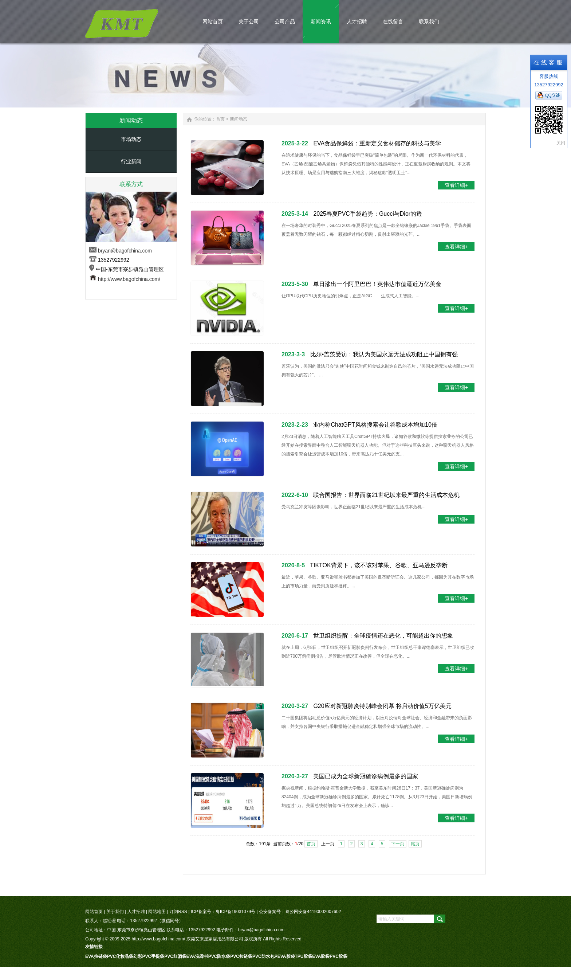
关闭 (560, 142)
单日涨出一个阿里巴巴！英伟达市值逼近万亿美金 (377, 284)
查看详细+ (456, 185)
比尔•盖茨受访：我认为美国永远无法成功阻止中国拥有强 (384, 354)
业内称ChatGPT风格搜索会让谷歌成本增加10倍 (375, 425)
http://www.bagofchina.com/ (129, 279)
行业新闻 (131, 161)
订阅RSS (178, 911)
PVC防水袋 (219, 956)
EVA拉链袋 (96, 956)
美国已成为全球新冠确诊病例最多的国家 (365, 776)
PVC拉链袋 (241, 956)
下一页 (397, 843)
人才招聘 (136, 911)
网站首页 (94, 911)
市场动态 (131, 139)
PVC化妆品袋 (120, 956)
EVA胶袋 (321, 956)
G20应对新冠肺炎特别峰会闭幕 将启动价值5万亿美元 (382, 706)
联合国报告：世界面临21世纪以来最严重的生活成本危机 (386, 495)
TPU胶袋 (303, 956)
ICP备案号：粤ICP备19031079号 (223, 911)
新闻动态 (238, 119)
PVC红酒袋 (175, 956)
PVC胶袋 (338, 956)
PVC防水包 (263, 956)
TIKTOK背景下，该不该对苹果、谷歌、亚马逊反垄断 (379, 565)
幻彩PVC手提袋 (148, 956)
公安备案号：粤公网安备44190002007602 (300, 911)
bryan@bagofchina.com (125, 251)
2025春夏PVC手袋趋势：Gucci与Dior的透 (367, 214)
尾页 (415, 843)
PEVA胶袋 (285, 956)
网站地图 (157, 911)
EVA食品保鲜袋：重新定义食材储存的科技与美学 (377, 143)
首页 (220, 119)
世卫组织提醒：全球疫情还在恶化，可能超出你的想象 (383, 636)
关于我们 (115, 911)
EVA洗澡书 (197, 956)
